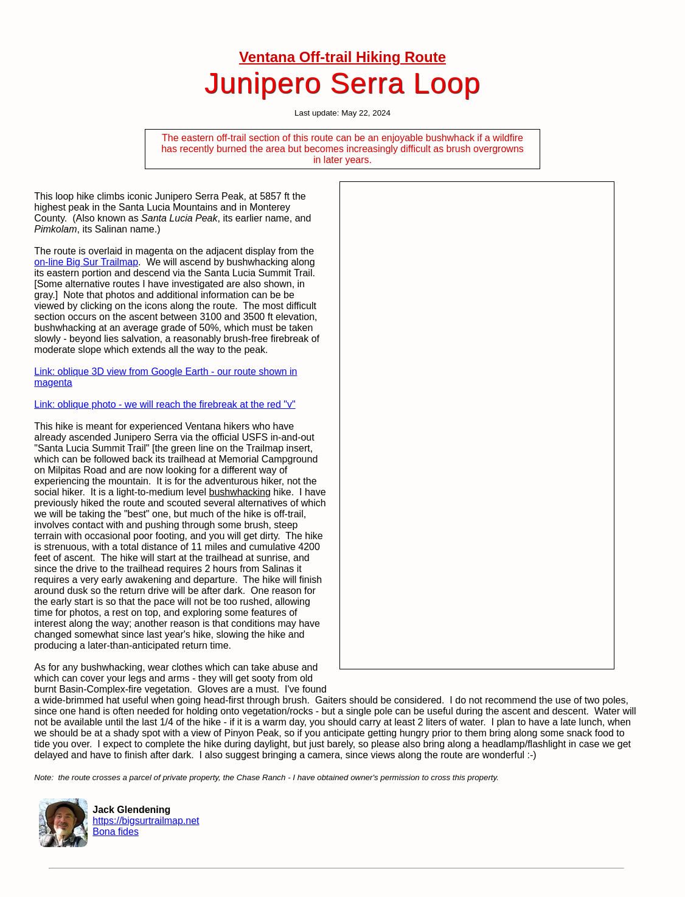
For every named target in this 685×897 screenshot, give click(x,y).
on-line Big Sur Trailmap (86, 262)
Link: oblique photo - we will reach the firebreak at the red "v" (164, 404)
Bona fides (115, 831)
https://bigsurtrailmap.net (145, 820)
